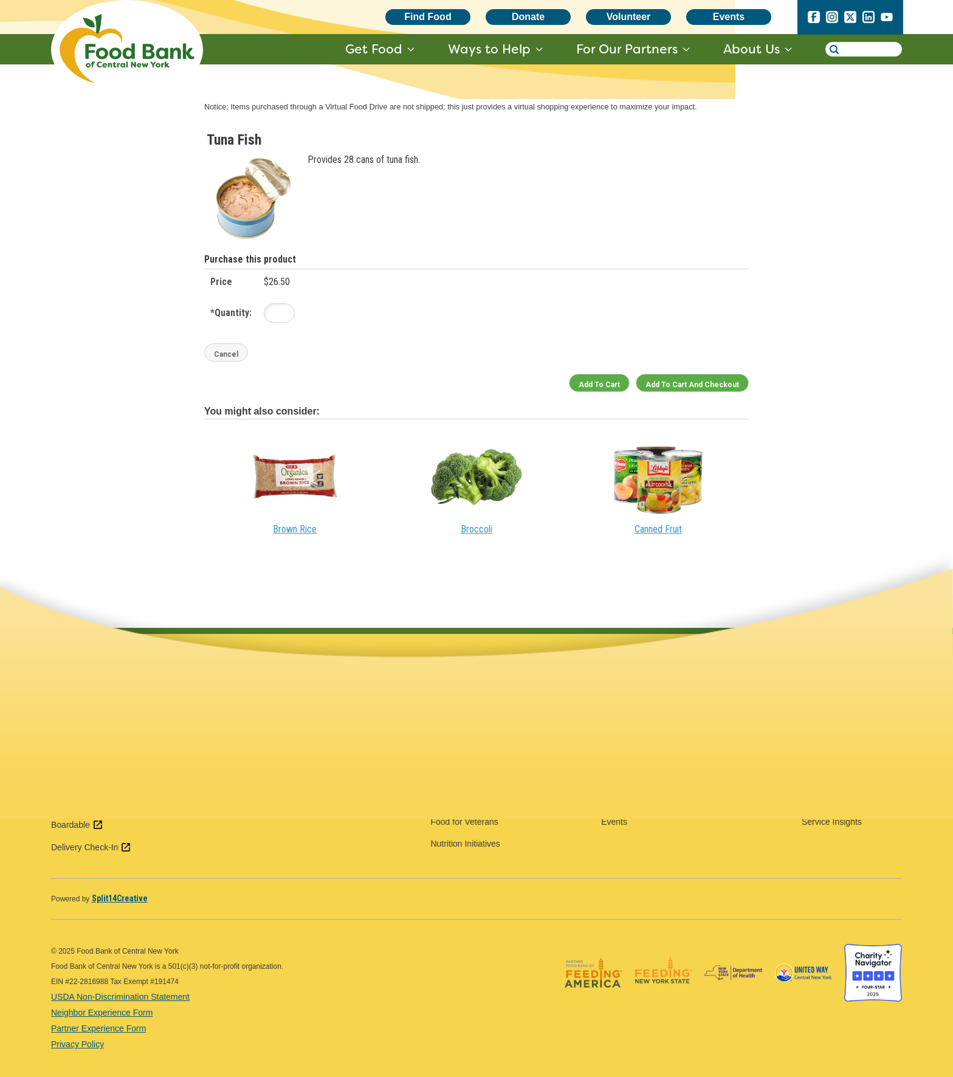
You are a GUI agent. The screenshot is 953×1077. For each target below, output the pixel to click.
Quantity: (231, 312)
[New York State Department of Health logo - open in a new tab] (733, 998)
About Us (751, 49)
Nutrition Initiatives (465, 843)
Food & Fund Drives (639, 712)
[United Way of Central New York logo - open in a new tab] (803, 998)
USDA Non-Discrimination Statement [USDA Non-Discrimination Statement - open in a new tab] (120, 997)
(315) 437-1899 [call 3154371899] (107, 722)
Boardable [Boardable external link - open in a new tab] (77, 825)
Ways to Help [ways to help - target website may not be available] (489, 49)
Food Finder (453, 690)
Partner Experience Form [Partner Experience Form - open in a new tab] (98, 1028)
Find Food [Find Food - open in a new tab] (427, 17)
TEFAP (815, 778)
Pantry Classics (630, 778)
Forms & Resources (839, 734)
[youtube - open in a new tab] (887, 20)
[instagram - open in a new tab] (832, 20)
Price (221, 281)
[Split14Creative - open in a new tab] (120, 898)
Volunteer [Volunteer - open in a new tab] (629, 17)
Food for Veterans (464, 822)
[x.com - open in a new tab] (850, 20)
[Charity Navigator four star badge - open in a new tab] (873, 998)
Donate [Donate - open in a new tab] (528, 17)
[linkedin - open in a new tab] (868, 20)
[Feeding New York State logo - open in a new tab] (663, 998)
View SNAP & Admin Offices (286, 761)
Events (729, 17)
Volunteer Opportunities (645, 690)
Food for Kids (455, 800)
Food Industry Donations (647, 756)
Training (817, 712)
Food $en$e (453, 712)
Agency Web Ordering (843, 690)
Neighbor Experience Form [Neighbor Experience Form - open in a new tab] (102, 1012)
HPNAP (816, 756)
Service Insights (832, 822)
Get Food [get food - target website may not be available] (373, 49)
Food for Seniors (462, 778)
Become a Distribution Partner (658, 800)
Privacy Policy (77, 1044)
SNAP (441, 734)
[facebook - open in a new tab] (814, 20)
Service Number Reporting (852, 800)
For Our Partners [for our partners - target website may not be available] (627, 49)
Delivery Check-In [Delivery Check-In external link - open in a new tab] (91, 847)
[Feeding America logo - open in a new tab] (593, 998)
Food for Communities (472, 756)
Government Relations (643, 734)
